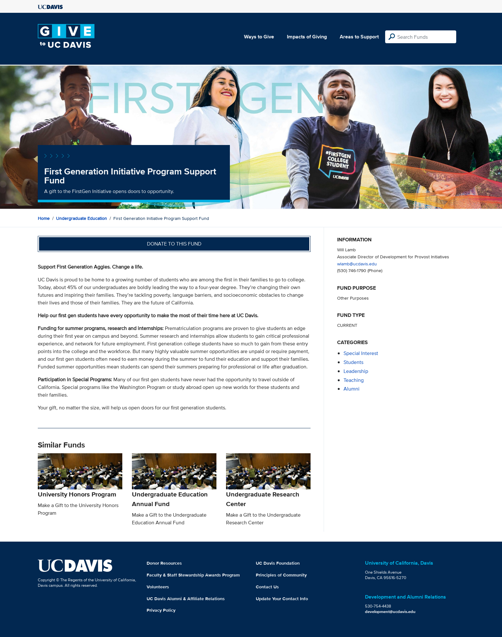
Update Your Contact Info (282, 598)
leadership (356, 371)
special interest (361, 353)
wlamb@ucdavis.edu (357, 263)
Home (44, 218)
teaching (354, 380)
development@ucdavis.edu (390, 612)
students (353, 362)
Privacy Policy (161, 610)
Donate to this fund (174, 243)
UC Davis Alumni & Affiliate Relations (186, 598)
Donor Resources (164, 563)
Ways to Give (259, 36)
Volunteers (158, 587)
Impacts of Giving (307, 36)
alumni (352, 388)
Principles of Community (281, 575)
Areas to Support (359, 36)
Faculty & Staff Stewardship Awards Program (193, 575)
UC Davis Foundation (278, 563)
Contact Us (267, 587)
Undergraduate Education (81, 218)
